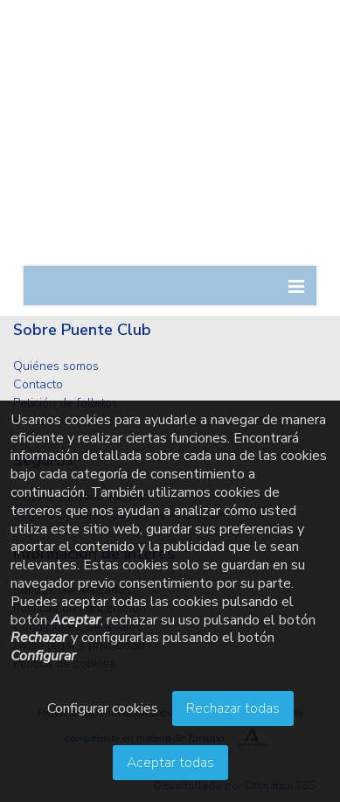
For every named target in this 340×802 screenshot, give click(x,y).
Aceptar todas (170, 762)
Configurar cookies (102, 708)
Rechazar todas (233, 708)
